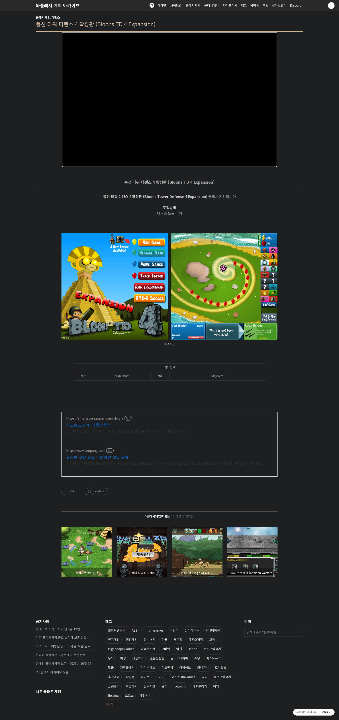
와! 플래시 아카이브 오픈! (53, 672)
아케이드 (185, 667)
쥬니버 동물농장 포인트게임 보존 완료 (61, 655)
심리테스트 (192, 630)
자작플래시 (230, 5)
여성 (123, 658)
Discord (295, 5)
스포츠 (129, 695)
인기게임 (114, 639)
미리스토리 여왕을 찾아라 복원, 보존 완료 (63, 646)
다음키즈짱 (148, 649)
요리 (204, 677)
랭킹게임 (131, 639)
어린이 (174, 630)
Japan (192, 649)
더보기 (109, 704)
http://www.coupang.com (85, 451)
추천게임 (114, 677)
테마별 (161, 5)
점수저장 (149, 686)
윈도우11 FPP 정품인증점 (88, 425)
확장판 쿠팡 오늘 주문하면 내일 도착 (97, 457)
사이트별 (176, 5)
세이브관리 (279, 5)
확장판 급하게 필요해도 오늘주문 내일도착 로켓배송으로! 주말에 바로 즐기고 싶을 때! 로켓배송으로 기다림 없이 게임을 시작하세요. (164, 463)
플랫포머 (114, 686)
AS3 (134, 630)
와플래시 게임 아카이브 (58, 5)
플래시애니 (211, 5)
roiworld (180, 686)
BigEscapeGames (121, 649)
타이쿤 (145, 677)
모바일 (165, 649)
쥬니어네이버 (179, 658)
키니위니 (203, 667)
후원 (265, 5)
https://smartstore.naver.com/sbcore (95, 418)
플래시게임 (193, 5)
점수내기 (149, 639)
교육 (212, 639)
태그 (244, 5)
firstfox (113, 695)
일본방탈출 (157, 658)
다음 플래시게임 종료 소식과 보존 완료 (61, 637)
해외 (216, 686)
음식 (164, 686)
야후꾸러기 (199, 686)
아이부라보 (148, 667)
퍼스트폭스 (213, 658)
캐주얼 (178, 639)
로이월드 (221, 667)
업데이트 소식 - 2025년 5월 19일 (58, 629)
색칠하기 (138, 658)
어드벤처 (167, 667)
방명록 (254, 5)
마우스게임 (195, 639)
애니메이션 (212, 630)
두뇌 (111, 658)
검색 (298, 632)
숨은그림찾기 (222, 677)
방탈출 (130, 677)
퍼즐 (164, 639)
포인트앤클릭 (116, 630)
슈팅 (197, 658)
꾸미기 (160, 677)
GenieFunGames (183, 677)
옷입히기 (145, 695)
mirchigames (153, 630)
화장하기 (131, 686)
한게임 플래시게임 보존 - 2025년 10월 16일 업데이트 (65, 663)
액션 (179, 649)
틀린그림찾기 (212, 649)
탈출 (111, 667)
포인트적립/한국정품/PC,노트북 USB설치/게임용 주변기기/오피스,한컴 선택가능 (127, 430)
